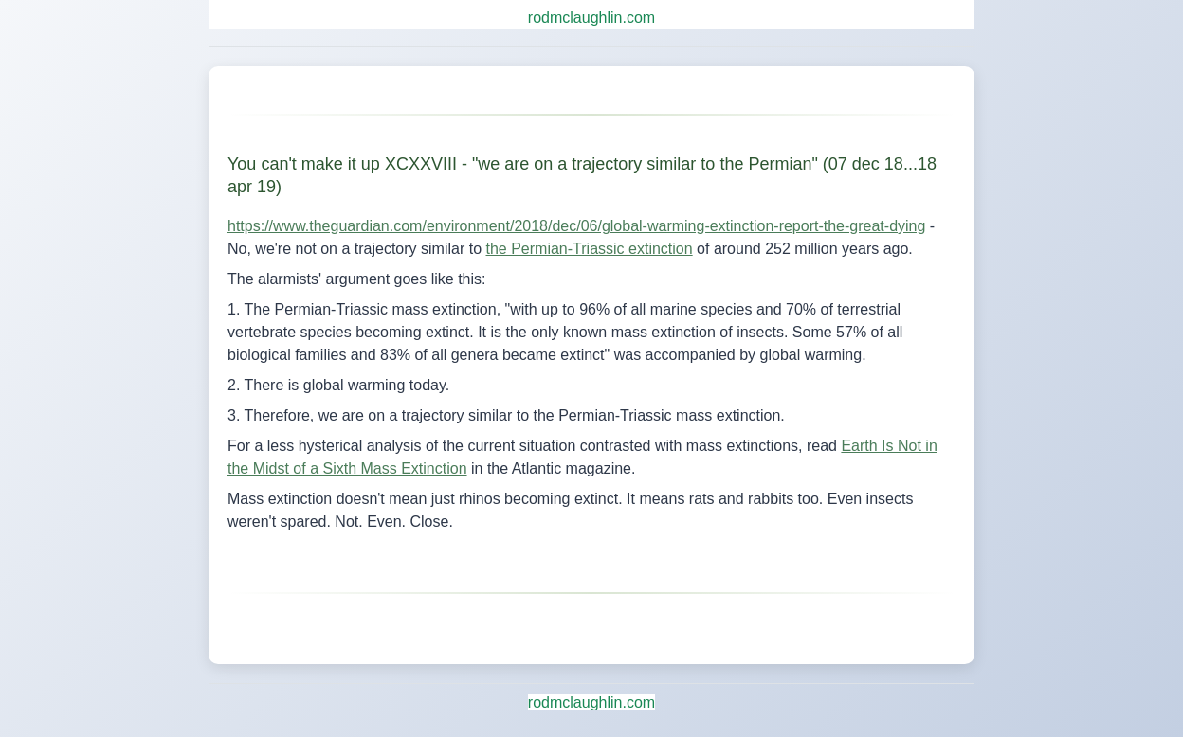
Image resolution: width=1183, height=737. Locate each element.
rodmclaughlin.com (591, 17)
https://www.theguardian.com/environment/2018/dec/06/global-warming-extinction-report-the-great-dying (576, 226)
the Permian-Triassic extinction (589, 249)
